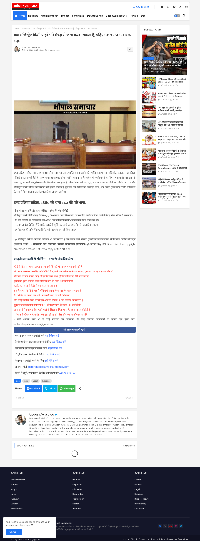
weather (76, 509)
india (26, 381)
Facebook (35, 388)
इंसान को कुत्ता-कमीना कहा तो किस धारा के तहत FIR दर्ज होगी (43, 281)
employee (77, 484)
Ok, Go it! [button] (14, 532)
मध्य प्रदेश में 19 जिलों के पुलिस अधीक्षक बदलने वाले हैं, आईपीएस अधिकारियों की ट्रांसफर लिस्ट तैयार (170, 111)
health (75, 504)
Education (77, 489)
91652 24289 (67, 373)
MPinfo (134, 16)
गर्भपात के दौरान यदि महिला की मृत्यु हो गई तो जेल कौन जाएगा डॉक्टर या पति (50, 314)
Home (22, 16)
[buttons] (162, 6)
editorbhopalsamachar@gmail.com (48, 366)
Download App (95, 16)
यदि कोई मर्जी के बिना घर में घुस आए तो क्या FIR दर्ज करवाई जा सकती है (48, 300)
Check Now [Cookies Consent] (24, 525)
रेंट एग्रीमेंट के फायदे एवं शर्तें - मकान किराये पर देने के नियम (42, 295)
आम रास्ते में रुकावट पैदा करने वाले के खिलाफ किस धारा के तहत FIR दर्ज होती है (52, 309)
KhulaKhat (139, 509)
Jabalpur (15, 499)
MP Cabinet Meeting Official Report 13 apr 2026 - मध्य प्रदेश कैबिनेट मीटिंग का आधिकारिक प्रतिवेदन (172, 139)
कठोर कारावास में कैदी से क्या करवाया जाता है (36, 285)
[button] (177, 15)
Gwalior (14, 504)
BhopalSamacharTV (116, 16)
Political (76, 480)
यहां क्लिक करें (52, 335)
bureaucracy (140, 504)
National (33, 16)
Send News (78, 16)
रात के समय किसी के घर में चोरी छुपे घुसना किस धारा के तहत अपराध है (47, 290)
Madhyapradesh (49, 16)
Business (138, 484)
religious (139, 494)
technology (78, 499)
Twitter (52, 388)
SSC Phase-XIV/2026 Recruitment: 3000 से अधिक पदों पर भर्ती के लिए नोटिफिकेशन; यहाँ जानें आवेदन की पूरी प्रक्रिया (172, 169)
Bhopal (65, 16)
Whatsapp (68, 388)
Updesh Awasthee (41, 414)
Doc (143, 16)
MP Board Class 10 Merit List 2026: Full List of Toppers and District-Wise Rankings (172, 82)
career (138, 480)
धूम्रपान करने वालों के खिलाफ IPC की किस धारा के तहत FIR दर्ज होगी (47, 305)
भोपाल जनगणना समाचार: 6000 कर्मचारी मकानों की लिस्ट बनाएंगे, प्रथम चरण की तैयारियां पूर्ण (171, 197)
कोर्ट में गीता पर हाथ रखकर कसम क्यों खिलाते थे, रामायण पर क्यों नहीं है (48, 266)
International (17, 509)
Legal (35, 381)
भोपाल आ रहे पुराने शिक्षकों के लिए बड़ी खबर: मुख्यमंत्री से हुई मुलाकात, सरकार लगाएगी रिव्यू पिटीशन (172, 154)
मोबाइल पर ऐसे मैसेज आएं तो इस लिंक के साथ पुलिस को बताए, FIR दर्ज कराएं (51, 276)
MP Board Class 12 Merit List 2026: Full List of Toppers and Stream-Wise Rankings (172, 96)
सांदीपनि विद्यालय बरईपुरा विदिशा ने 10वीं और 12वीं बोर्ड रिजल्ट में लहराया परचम (171, 182)
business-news (142, 499)
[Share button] (80, 388)
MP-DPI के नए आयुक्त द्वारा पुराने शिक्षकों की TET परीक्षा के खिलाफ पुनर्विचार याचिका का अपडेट (170, 125)
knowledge (77, 494)
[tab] (20, 15)
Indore (14, 494)
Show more (129, 446)
